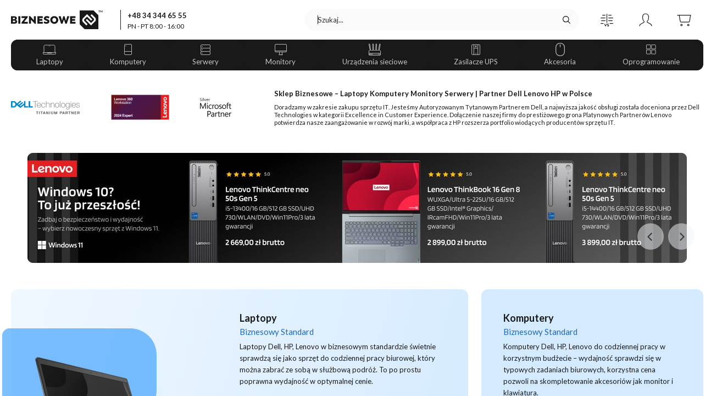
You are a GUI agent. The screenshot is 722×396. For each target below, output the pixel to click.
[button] (607, 20)
